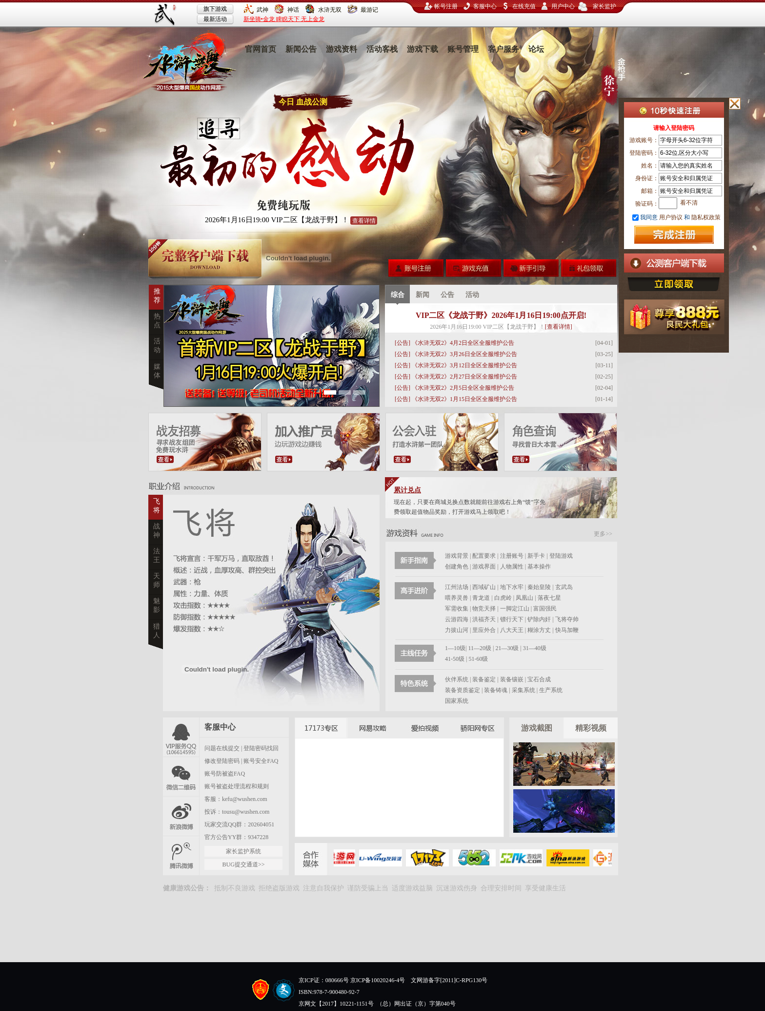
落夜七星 (549, 597)
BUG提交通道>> (243, 864)
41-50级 (454, 658)
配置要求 (484, 555)
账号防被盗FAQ (224, 773)
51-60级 (478, 658)
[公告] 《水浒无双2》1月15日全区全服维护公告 (456, 399)
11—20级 (479, 648)
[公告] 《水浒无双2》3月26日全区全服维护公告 (456, 354)
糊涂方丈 (539, 630)
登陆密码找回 (261, 748)
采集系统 (523, 690)
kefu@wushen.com (244, 799)
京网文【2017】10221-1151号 (336, 1003)
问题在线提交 (222, 748)
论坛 (536, 49)
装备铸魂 (495, 690)
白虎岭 (503, 597)
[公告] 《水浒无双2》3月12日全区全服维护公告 (456, 365)
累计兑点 (407, 490)
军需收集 (456, 608)
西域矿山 (484, 587)
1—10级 (455, 648)
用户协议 (671, 217)
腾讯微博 (181, 855)
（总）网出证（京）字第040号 (416, 1003)
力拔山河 (457, 630)
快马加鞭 (567, 630)
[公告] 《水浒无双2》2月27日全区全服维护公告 (456, 376)
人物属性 (511, 566)
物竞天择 (484, 608)
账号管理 (463, 49)
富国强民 (545, 608)
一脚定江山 (514, 608)
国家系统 (456, 700)
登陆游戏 (561, 555)
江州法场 (456, 587)
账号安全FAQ (260, 761)
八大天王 (512, 630)
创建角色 (456, 566)
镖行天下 (511, 619)
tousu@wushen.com (245, 811)
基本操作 (539, 566)
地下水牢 (511, 587)
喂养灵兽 (456, 597)
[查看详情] (558, 326)
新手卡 (536, 555)
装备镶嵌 (511, 679)
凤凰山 (524, 597)
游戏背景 (456, 555)
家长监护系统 (243, 851)
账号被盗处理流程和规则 (236, 786)
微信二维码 (181, 776)
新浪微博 (181, 816)
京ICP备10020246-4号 (378, 980)
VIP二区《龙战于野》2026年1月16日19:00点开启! (501, 315)
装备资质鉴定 (462, 690)
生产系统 (551, 690)
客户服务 (503, 49)
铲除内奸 (539, 619)
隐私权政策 (705, 217)
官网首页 (260, 49)
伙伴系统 (456, 679)
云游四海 (456, 619)
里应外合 (484, 630)
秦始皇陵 (539, 587)
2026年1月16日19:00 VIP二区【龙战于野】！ (291, 220)
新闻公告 (301, 49)
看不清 (689, 202)
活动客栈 (382, 49)
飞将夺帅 (567, 619)
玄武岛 (564, 587)
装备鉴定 (484, 679)
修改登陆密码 (222, 761)
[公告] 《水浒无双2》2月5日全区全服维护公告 (454, 387)
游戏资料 (341, 49)
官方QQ (181, 737)
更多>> (603, 533)
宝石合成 (539, 679)
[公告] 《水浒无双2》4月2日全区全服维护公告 (454, 342)
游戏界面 (484, 566)
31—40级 (534, 648)
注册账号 (511, 555)
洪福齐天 (484, 619)
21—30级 (507, 648)
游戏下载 (422, 49)
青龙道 (481, 597)
